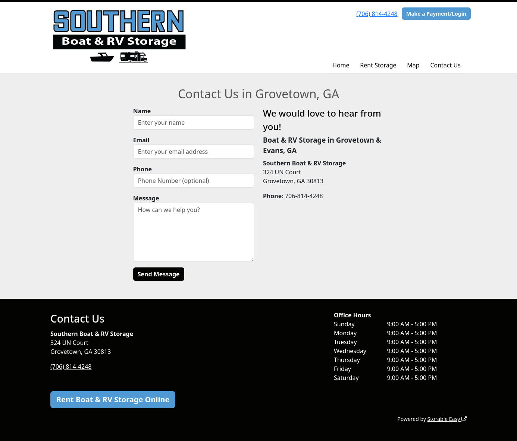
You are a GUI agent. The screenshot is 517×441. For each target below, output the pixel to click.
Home (341, 65)
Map (413, 65)
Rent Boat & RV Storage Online (112, 399)
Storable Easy (447, 418)
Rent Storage (378, 65)
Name (142, 111)
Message (146, 198)
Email (141, 140)
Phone (142, 169)
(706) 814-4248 (376, 14)
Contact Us (445, 65)
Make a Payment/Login (436, 13)
